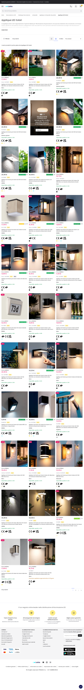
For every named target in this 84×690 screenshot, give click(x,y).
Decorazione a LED (11, 15)
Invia (80, 635)
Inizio (2, 15)
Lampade (34, 15)
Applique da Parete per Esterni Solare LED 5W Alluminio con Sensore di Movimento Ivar (40, 573)
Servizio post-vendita (63, 666)
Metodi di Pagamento (7, 638)
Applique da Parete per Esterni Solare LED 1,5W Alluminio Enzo (13, 475)
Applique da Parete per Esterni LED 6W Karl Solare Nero (68, 83)
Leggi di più (4, 30)
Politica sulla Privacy (23, 666)
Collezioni (45, 644)
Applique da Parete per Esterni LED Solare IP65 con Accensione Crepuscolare (14, 425)
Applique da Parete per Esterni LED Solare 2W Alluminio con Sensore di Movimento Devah (67, 181)
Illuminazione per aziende (28, 642)
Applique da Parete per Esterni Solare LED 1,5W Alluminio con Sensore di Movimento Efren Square (69, 279)
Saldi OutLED (25, 644)
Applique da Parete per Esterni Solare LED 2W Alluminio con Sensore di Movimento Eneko (12, 85)
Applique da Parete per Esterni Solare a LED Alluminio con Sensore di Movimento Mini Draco (41, 328)
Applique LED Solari (63, 15)
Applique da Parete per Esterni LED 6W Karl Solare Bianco (68, 132)
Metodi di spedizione (6, 636)
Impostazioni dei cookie (50, 666)
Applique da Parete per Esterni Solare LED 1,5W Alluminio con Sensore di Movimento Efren (40, 85)
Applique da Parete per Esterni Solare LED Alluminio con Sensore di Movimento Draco (41, 475)
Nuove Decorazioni (47, 638)
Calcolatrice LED (26, 638)
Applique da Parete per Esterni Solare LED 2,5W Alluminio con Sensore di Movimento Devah (40, 230)
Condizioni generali (10, 666)
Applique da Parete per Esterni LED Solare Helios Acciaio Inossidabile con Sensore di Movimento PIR (41, 523)
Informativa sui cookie (36, 666)
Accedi (3, 644)
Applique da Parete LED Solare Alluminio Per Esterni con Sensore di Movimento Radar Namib (14, 523)
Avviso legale (75, 666)
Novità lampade (47, 632)
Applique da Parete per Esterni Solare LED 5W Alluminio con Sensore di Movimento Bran (40, 376)
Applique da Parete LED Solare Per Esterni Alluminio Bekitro (14, 574)
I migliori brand (26, 634)
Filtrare (6, 39)
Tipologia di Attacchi (27, 636)
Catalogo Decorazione (24, 15)
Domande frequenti (6, 642)
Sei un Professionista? (7, 640)
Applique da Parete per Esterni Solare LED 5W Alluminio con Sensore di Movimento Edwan (67, 328)
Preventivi (24, 640)
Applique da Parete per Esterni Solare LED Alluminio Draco (69, 377)
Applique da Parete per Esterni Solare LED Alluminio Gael (14, 279)
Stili (44, 642)
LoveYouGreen (46, 646)
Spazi (44, 640)
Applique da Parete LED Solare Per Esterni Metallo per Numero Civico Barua (13, 328)
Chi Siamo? (4, 632)
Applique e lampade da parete (48, 15)
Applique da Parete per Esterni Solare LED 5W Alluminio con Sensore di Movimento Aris (12, 377)
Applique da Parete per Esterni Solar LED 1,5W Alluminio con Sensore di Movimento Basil (67, 426)
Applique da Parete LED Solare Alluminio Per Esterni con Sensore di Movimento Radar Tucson (69, 525)
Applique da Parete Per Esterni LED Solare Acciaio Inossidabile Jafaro (13, 230)
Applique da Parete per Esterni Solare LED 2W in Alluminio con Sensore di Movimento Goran (41, 279)
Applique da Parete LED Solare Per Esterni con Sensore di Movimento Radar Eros (40, 180)
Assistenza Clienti (5, 634)
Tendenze (45, 634)
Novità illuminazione (27, 632)
